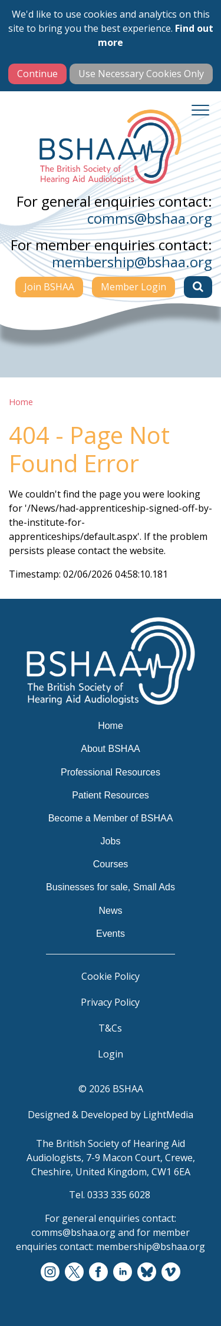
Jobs (111, 841)
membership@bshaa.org (132, 261)
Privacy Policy (110, 1002)
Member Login (133, 286)
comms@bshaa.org (149, 218)
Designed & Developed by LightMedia (110, 1114)
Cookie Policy (110, 976)
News (110, 911)
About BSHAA (110, 749)
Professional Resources (110, 772)
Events (110, 934)
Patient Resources (110, 795)
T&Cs (110, 1028)
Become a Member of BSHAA (110, 818)
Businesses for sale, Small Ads (110, 887)
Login (110, 1053)
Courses (110, 864)
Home (21, 401)
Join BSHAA (49, 286)
